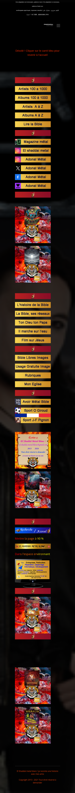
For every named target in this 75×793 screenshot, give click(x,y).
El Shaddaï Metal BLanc (48, 24)
